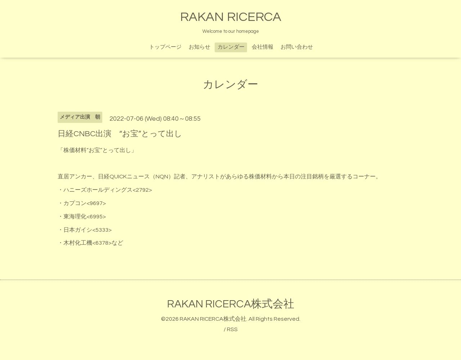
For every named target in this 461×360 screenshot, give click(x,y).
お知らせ (199, 47)
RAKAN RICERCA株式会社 (230, 304)
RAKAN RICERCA (230, 17)
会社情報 (262, 47)
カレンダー (231, 47)
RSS (232, 329)
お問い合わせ (297, 47)
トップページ (165, 47)
